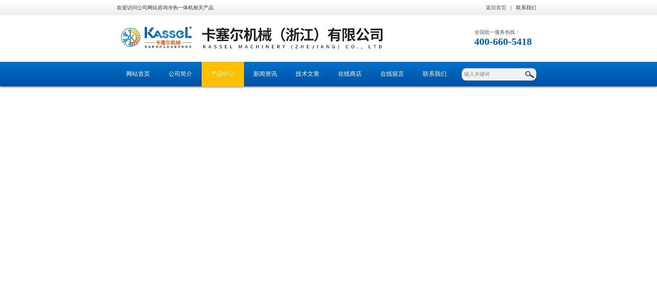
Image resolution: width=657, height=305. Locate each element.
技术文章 (307, 74)
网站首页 (138, 74)
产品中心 (223, 74)
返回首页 (496, 8)
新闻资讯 (265, 74)
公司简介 (180, 74)
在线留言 (392, 74)
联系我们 (526, 8)
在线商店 (350, 74)
